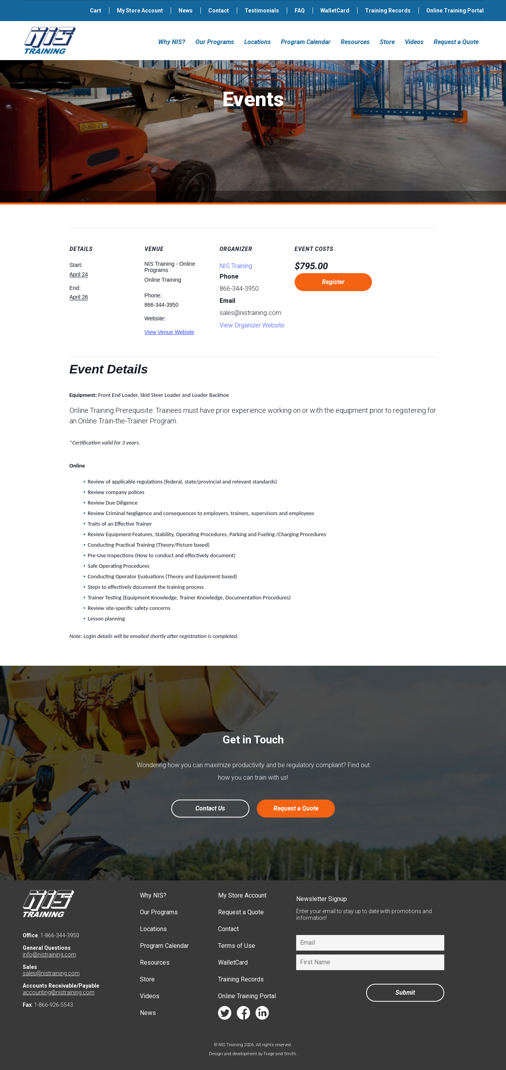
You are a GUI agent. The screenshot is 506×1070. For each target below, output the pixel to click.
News (186, 10)
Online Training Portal (455, 10)
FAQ (300, 10)
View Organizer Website (252, 325)
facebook (243, 1015)
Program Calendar (306, 42)
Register (333, 282)
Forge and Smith (280, 1053)
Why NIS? (171, 42)
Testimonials (262, 10)
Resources (355, 42)
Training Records (388, 10)
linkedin (262, 1015)
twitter (224, 1015)
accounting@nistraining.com (59, 992)
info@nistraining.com (49, 954)
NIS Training (236, 266)
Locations (257, 42)
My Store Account (140, 10)
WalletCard (334, 10)
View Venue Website (170, 332)
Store (387, 42)
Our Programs (214, 42)
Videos (414, 42)
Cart (95, 10)
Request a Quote (456, 42)
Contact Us (210, 808)
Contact (218, 10)
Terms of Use (236, 945)
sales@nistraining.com (51, 973)
